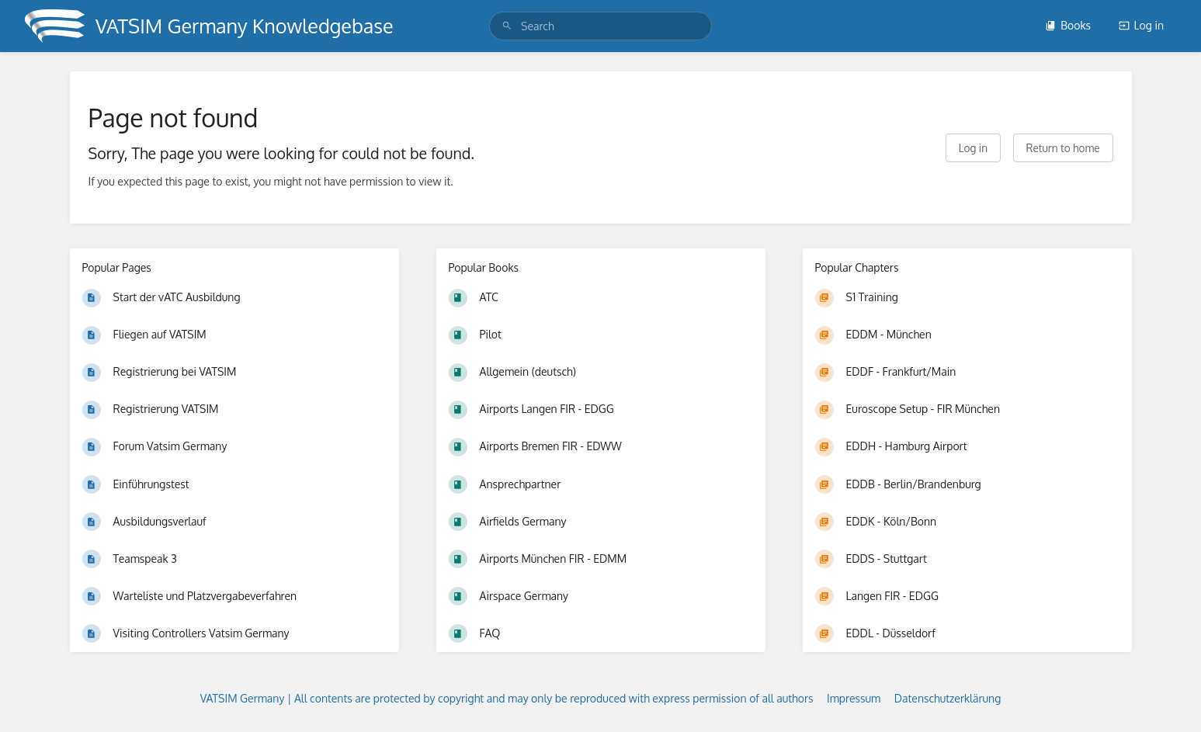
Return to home (1063, 147)
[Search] (507, 26)
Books (1068, 25)
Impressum (853, 698)
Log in (1141, 25)
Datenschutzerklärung (947, 698)
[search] (600, 26)
